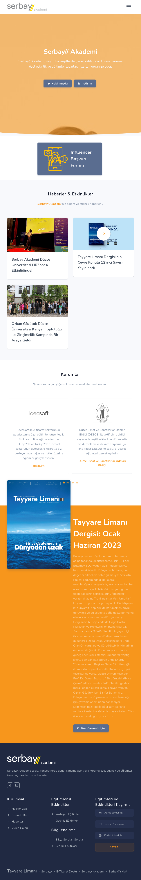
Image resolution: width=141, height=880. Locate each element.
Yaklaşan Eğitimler (65, 814)
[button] (64, 482)
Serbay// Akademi (92, 872)
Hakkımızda (57, 84)
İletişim (85, 84)
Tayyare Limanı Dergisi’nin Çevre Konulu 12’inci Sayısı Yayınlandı (100, 262)
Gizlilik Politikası (64, 846)
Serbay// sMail (118, 872)
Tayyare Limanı (22, 871)
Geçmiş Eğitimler (64, 821)
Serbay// (46, 872)
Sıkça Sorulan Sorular (67, 840)
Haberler (15, 822)
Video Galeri (17, 828)
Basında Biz (17, 815)
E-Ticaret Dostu (66, 872)
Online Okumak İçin (91, 728)
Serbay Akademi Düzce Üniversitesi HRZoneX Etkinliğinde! (31, 265)
